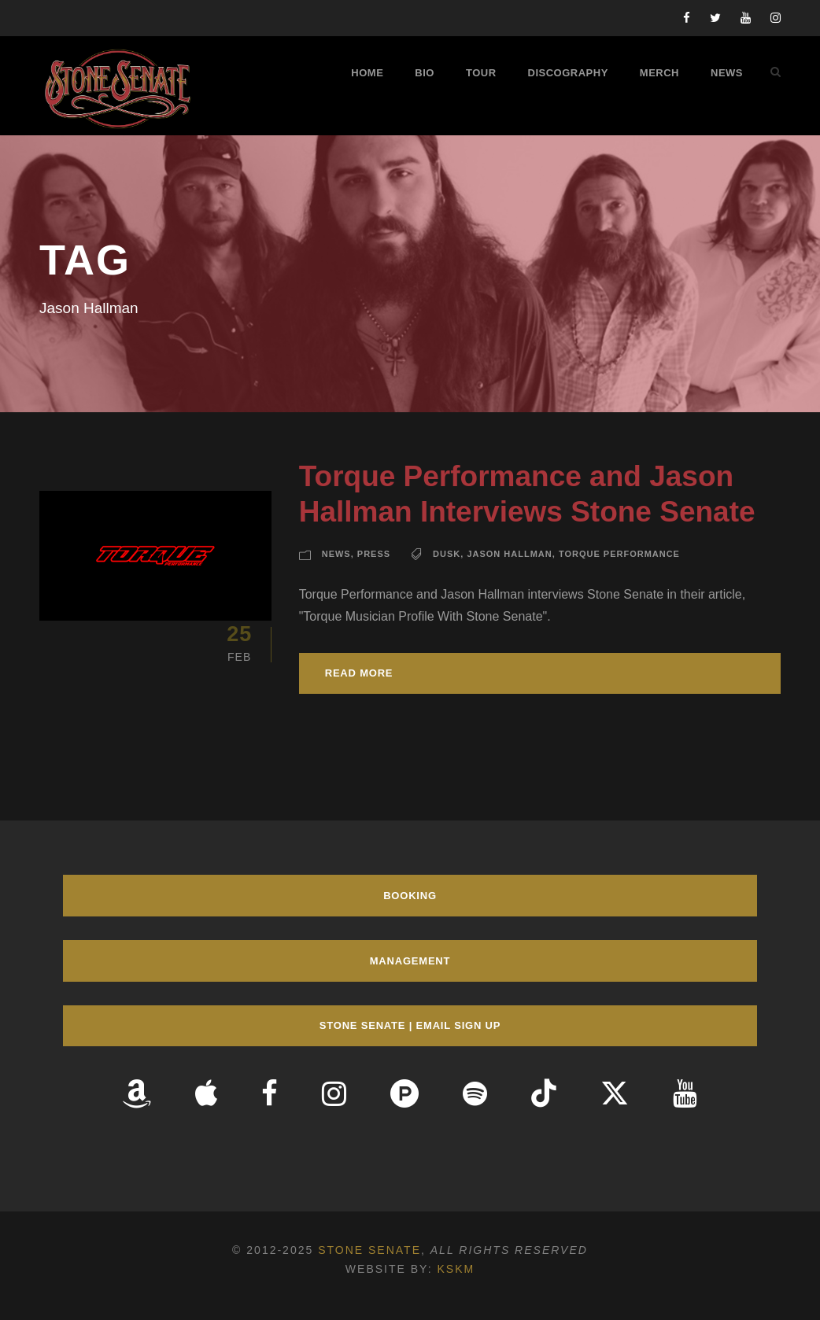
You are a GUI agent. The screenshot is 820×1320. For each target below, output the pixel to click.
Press (373, 554)
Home (367, 73)
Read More (359, 673)
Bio (424, 73)
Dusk (446, 554)
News (727, 73)
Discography (568, 73)
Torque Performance (619, 554)
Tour (481, 73)
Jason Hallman (509, 554)
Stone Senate (369, 1250)
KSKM (456, 1269)
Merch (659, 73)
